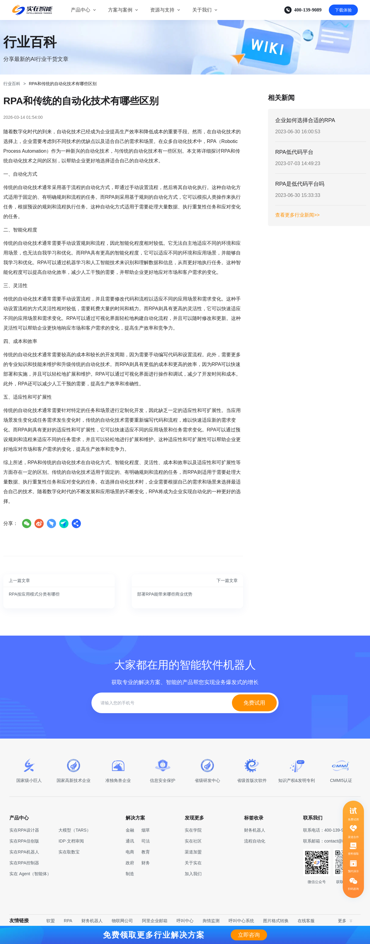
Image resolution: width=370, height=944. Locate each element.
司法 (145, 841)
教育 (145, 851)
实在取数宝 (69, 851)
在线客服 (306, 920)
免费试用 (254, 703)
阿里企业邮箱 (154, 920)
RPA (68, 920)
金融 (130, 830)
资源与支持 (162, 9)
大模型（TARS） (74, 830)
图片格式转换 (276, 920)
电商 (130, 851)
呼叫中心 (185, 920)
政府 (130, 862)
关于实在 (193, 862)
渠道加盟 (193, 851)
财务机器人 (92, 920)
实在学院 (193, 830)
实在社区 (193, 841)
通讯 (130, 841)
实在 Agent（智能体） (30, 873)
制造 (130, 873)
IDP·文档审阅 (71, 841)
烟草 (145, 830)
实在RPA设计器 (24, 830)
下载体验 (343, 10)
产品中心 (80, 9)
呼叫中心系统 (241, 920)
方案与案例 (120, 9)
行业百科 (11, 83)
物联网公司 (122, 920)
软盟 (50, 920)
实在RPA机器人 (24, 851)
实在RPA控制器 (24, 862)
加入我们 (193, 873)
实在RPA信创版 (24, 841)
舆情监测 (211, 920)
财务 (145, 862)
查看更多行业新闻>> (297, 215)
